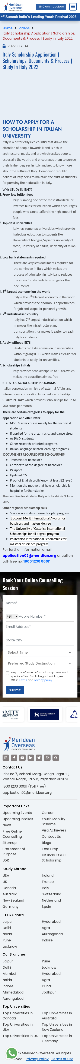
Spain (46, 906)
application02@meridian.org (29, 555)
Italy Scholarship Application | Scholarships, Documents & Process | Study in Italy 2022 (39, 36)
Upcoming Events (17, 812)
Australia (10, 894)
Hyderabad (51, 921)
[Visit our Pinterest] (47, 758)
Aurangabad (52, 934)
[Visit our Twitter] (39, 758)
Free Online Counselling (12, 834)
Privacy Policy (37, 1058)
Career (48, 812)
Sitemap (10, 842)
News (7, 825)
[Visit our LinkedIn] (31, 758)
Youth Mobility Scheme (53, 821)
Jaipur (8, 921)
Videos (24, 28)
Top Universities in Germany (57, 1038)
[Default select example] (40, 652)
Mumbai (9, 973)
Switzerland (51, 894)
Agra (46, 927)
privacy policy (43, 680)
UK (5, 881)
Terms (23, 680)
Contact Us (51, 836)
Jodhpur (49, 992)
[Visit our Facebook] (14, 758)
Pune (7, 940)
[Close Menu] (73, 6)
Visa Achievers (54, 830)
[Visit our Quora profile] (55, 758)
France (48, 881)
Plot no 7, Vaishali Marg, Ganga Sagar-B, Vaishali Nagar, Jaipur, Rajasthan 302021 (36, 776)
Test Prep (50, 848)
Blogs (46, 842)
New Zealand (13, 900)
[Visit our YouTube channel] (22, 758)
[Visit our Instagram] (6, 758)
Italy (45, 887)
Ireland (48, 875)
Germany (11, 906)
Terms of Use (62, 1058)
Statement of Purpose (14, 851)
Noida (7, 934)
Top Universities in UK (20, 1035)
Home (8, 28)
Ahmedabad (13, 992)
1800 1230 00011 (37, 561)
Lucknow (10, 946)
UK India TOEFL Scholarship (54, 858)
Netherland (51, 900)
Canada (9, 887)
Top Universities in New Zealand (57, 1027)
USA (6, 875)
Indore (47, 940)
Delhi (7, 927)
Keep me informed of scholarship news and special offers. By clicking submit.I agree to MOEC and (39, 676)
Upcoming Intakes (18, 818)
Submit (15, 690)
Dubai (46, 986)
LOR (6, 860)
